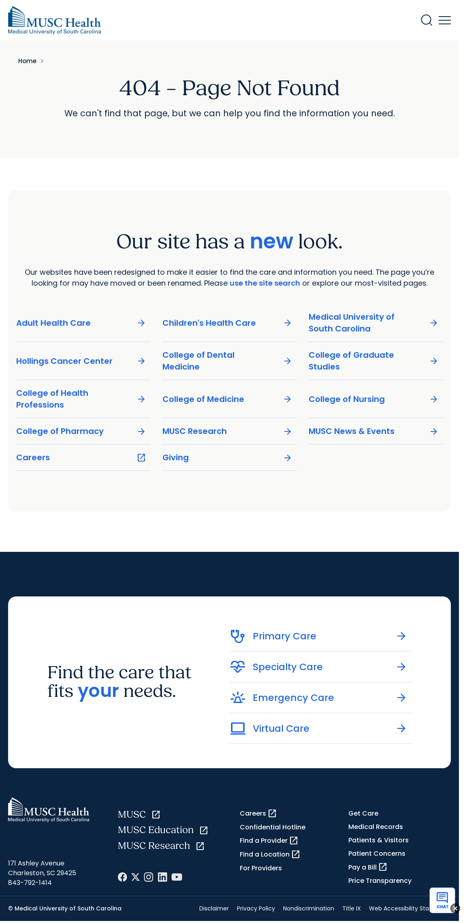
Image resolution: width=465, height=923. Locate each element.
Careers (81, 458)
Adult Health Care (81, 323)
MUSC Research (227, 431)
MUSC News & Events (374, 431)
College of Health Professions (81, 398)
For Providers (261, 868)
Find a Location (270, 854)
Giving (227, 458)
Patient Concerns (376, 853)
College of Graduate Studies (374, 360)
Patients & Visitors (378, 840)
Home (27, 61)
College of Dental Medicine (227, 360)
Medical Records (375, 826)
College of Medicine (227, 399)
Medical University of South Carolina (374, 322)
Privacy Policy (256, 908)
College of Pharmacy (81, 431)
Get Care (363, 813)
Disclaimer (214, 908)
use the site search (265, 283)
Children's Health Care (227, 323)
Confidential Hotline (272, 827)
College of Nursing (374, 399)
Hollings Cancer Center (81, 361)
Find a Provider (269, 840)
